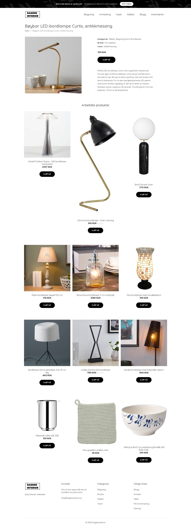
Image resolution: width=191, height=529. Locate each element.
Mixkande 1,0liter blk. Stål (47, 438)
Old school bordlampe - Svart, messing (95, 222)
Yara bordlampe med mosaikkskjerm (144, 297)
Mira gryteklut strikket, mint (95, 452)
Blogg (143, 15)
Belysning (89, 15)
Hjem (27, 33)
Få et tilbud (126, 4)
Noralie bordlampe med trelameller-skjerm (144, 372)
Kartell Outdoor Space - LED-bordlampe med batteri (47, 165)
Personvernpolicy (141, 506)
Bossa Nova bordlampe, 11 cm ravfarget (95, 297)
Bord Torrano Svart (144, 187)
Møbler (131, 15)
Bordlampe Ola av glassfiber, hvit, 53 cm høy (47, 373)
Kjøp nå (106, 62)
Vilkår (136, 501)
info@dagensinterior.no (71, 500)
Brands (100, 496)
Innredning (105, 15)
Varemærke (157, 15)
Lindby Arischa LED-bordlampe (95, 372)
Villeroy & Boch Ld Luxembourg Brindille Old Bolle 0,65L (144, 450)
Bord (127, 41)
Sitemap (137, 510)
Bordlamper (136, 41)
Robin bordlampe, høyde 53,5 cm (47, 297)
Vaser (119, 15)
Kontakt (137, 496)
